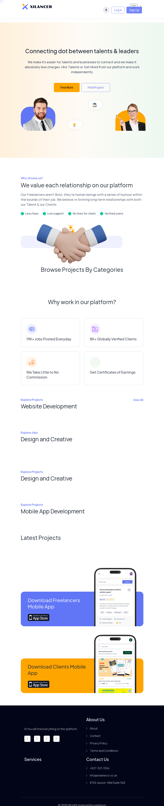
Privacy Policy (98, 736)
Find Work (66, 81)
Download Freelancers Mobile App (54, 596)
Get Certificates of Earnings (113, 365)
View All (138, 393)
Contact (95, 729)
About (94, 722)
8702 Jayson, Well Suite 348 (107, 776)
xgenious (100, 798)
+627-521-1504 (99, 761)
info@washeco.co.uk (103, 769)
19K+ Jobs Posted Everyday (48, 332)
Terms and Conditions (104, 744)
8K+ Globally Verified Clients (113, 332)
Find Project (96, 81)
